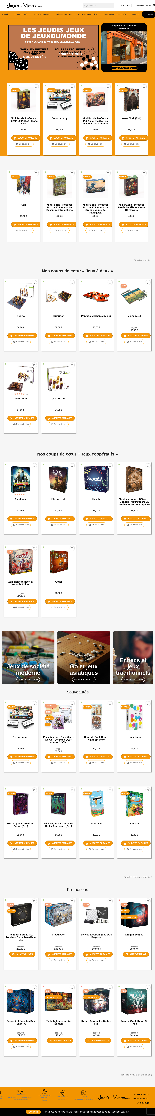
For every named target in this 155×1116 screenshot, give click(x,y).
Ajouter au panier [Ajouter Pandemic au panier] (22, 519)
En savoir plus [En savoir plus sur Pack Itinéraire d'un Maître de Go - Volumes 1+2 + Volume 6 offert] (59, 762)
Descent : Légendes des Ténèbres (21, 1022)
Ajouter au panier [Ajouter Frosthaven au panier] (60, 954)
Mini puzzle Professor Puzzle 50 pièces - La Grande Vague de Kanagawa (95, 208)
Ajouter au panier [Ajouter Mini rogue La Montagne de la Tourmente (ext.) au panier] (60, 843)
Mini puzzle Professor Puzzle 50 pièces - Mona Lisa (24, 121)
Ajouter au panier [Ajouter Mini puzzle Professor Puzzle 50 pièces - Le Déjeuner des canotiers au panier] (98, 138)
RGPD (76, 1112)
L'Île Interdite (58, 499)
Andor (58, 581)
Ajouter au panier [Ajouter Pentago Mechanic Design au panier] (98, 335)
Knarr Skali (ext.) (131, 118)
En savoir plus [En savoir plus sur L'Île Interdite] (59, 524)
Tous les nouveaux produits (138, 877)
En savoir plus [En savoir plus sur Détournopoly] (60, 144)
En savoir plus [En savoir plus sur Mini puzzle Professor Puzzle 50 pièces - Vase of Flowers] (131, 230)
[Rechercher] (98, 5)
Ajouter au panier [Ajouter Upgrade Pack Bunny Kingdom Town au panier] (98, 757)
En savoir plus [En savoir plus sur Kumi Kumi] (134, 762)
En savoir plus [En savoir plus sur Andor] (59, 607)
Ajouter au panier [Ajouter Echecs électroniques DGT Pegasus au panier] (98, 954)
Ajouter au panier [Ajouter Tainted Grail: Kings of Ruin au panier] (136, 1041)
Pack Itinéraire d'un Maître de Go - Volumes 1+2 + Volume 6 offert (58, 740)
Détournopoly (60, 118)
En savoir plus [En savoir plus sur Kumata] (134, 849)
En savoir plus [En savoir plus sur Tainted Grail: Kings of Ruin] (134, 1046)
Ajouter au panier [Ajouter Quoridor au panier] (60, 335)
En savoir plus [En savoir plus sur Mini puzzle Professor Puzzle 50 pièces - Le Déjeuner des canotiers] (95, 144)
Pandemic (20, 499)
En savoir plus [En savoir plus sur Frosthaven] (59, 960)
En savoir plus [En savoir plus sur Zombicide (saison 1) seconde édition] (21, 607)
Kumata (134, 823)
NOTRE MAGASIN (141, 1094)
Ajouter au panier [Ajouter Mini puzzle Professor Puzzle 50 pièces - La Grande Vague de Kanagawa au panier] (98, 224)
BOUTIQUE (125, 5)
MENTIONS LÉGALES (120, 1112)
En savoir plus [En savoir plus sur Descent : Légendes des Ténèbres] (21, 1046)
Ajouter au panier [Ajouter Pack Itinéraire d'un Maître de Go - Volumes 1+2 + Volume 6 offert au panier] (60, 757)
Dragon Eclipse (134, 934)
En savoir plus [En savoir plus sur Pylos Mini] (21, 424)
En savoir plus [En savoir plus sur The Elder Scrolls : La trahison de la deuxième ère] (22, 954)
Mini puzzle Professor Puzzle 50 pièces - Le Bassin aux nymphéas (59, 207)
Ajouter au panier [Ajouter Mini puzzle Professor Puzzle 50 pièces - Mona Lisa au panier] (26, 138)
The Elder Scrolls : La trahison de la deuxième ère (21, 937)
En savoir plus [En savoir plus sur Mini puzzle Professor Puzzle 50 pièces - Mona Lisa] (24, 144)
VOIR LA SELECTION (28, 679)
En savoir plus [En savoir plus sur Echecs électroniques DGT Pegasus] (96, 960)
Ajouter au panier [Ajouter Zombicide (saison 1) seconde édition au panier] (22, 601)
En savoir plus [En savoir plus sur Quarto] (21, 341)
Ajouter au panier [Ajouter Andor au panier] (60, 601)
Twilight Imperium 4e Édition (58, 1022)
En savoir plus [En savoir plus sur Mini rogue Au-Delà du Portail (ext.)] (21, 849)
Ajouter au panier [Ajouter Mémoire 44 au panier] (136, 335)
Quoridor (58, 316)
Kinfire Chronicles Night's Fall (96, 1022)
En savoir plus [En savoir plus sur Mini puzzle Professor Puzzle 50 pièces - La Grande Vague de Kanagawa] (95, 230)
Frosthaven (58, 934)
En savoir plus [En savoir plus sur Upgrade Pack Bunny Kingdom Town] (96, 762)
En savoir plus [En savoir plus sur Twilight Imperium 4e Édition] (60, 1040)
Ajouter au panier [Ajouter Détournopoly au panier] (62, 138)
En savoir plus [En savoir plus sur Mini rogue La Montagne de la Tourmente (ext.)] (59, 849)
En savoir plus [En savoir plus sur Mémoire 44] (134, 341)
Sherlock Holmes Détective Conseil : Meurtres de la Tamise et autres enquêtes (134, 502)
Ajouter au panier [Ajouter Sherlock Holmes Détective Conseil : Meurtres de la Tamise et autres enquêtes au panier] (136, 519)
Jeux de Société (20, 14)
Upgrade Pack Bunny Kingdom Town (96, 738)
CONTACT (33, 1112)
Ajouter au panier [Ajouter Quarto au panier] (22, 335)
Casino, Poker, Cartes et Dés (114, 14)
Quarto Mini (58, 398)
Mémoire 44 (134, 316)
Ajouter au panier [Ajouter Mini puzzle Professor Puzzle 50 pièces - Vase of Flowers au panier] (134, 224)
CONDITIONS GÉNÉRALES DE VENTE (95, 1112)
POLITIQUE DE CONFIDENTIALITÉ (58, 1112)
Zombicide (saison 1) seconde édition (20, 583)
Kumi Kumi (134, 737)
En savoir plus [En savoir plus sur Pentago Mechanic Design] (96, 341)
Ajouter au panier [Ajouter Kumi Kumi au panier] (136, 757)
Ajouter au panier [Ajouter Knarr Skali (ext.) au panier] (134, 138)
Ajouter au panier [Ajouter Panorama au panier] (98, 843)
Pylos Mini (21, 398)
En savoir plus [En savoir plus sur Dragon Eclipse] (136, 954)
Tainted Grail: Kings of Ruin (134, 1022)
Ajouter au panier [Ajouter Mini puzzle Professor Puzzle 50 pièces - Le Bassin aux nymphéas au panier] (62, 224)
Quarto (21, 316)
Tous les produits (143, 260)
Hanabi (96, 499)
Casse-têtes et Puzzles (87, 14)
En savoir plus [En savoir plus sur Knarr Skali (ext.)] (131, 144)
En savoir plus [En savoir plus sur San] (24, 230)
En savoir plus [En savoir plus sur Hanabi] (96, 524)
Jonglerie (135, 14)
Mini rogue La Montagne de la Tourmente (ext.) (58, 824)
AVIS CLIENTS (143, 1103)
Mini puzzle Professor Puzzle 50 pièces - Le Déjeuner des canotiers (95, 121)
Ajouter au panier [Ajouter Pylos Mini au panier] (22, 418)
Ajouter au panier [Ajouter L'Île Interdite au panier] (60, 519)
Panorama (96, 823)
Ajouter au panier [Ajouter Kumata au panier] (136, 843)
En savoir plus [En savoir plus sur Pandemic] (21, 524)
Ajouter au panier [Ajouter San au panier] (26, 224)
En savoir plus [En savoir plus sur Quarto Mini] (59, 424)
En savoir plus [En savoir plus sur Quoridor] (59, 341)
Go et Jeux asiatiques (41, 14)
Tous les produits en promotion (137, 1074)
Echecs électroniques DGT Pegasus (96, 936)
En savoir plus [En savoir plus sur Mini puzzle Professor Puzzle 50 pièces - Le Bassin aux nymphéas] (60, 230)
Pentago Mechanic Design (96, 316)
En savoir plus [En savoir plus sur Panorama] (96, 849)
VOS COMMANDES (141, 1099)
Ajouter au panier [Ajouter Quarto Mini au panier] (60, 418)
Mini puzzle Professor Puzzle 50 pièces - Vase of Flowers (131, 207)
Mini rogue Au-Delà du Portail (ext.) (20, 824)
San (23, 204)
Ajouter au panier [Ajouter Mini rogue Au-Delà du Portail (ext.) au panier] (22, 843)
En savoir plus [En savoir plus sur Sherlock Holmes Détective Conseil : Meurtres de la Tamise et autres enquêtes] (134, 524)
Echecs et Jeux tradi (64, 14)
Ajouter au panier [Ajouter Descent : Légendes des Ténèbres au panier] (22, 1041)
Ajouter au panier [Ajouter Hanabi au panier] (98, 519)
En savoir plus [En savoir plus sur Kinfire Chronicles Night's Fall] (98, 1040)
